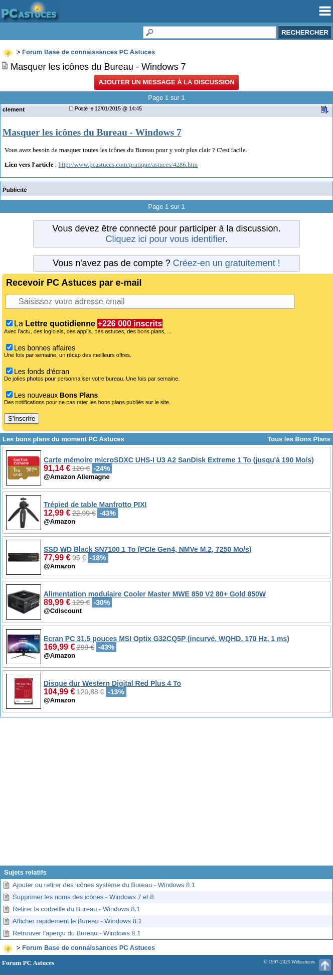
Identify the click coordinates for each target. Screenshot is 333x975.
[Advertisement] (166, 795)
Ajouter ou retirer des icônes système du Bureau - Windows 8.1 (104, 885)
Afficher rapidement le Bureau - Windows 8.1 (77, 921)
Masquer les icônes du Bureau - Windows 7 (92, 132)
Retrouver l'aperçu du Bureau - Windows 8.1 (76, 933)
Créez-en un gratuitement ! (226, 263)
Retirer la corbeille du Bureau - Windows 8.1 (76, 909)
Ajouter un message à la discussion (166, 82)
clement (14, 109)
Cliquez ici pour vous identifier (165, 239)
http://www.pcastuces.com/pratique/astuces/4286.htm (128, 164)
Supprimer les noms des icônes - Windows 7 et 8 (83, 897)
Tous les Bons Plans (298, 439)
